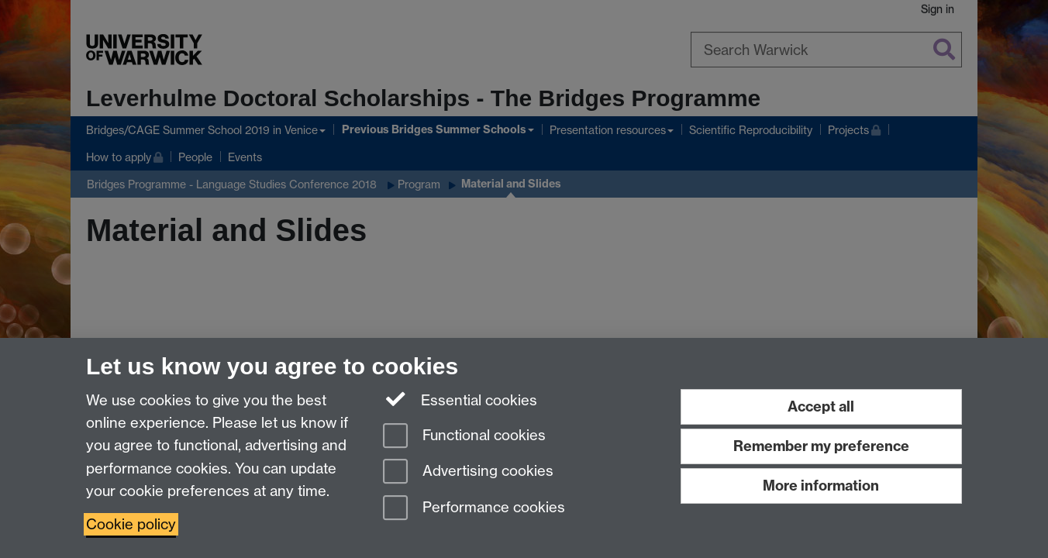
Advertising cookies (468, 472)
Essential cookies (460, 399)
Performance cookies (474, 508)
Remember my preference (821, 446)
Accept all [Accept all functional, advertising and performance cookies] (821, 406)
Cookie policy (131, 524)
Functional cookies (464, 436)
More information (821, 485)
